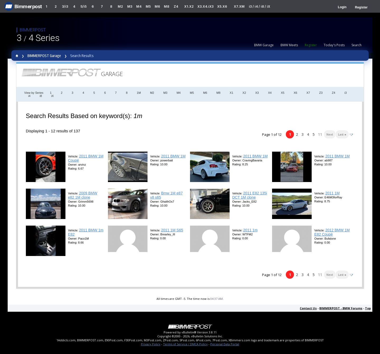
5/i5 (83, 6)
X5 (282, 92)
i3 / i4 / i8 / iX (259, 6)
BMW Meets (289, 45)
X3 (257, 92)
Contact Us (308, 308)
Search (357, 45)
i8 (41, 95)
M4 (138, 6)
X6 (295, 92)
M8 (166, 6)
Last (342, 134)
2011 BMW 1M (173, 156)
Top (368, 308)
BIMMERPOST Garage (44, 56)
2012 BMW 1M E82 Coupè (332, 232)
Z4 (176, 6)
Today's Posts (334, 45)
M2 (120, 6)
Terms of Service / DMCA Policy (185, 344)
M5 (148, 6)
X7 (308, 92)
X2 (244, 92)
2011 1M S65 (172, 230)
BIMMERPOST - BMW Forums (340, 308)
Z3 (321, 92)
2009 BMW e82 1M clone (82, 195)
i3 (345, 92)
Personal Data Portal (224, 344)
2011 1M (332, 193)
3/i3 (65, 6)
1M (139, 92)
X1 (231, 92)
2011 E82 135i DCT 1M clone (249, 195)
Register (361, 7)
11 (320, 134)
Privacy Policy (150, 344)
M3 (129, 6)
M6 (157, 6)
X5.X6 (222, 6)
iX (52, 95)
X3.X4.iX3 (205, 6)
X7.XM (239, 6)
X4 (270, 92)
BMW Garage (264, 45)
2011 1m (250, 230)
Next (329, 134)
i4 (29, 95)
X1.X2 (189, 6)
